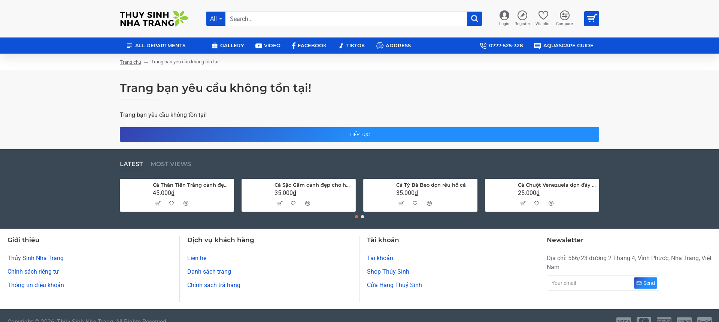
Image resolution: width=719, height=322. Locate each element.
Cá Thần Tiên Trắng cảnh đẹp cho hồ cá (192, 185)
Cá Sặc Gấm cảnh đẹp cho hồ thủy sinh (313, 185)
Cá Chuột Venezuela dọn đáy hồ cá (557, 185)
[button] (356, 216)
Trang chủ (130, 62)
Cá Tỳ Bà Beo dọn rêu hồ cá (431, 185)
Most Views (171, 164)
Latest (131, 164)
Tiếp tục (359, 134)
